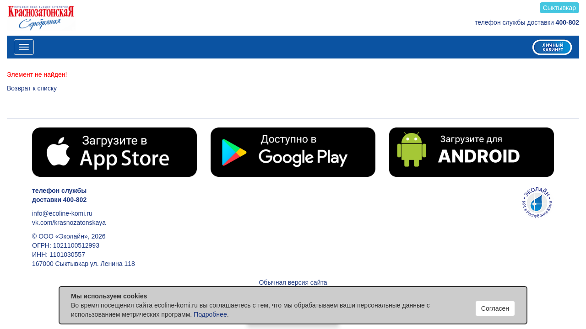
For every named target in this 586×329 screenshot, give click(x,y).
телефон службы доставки (527, 22)
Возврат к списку (32, 88)
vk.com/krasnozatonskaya (69, 222)
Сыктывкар (559, 7)
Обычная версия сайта (293, 282)
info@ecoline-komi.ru (62, 213)
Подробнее (210, 314)
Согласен (495, 308)
